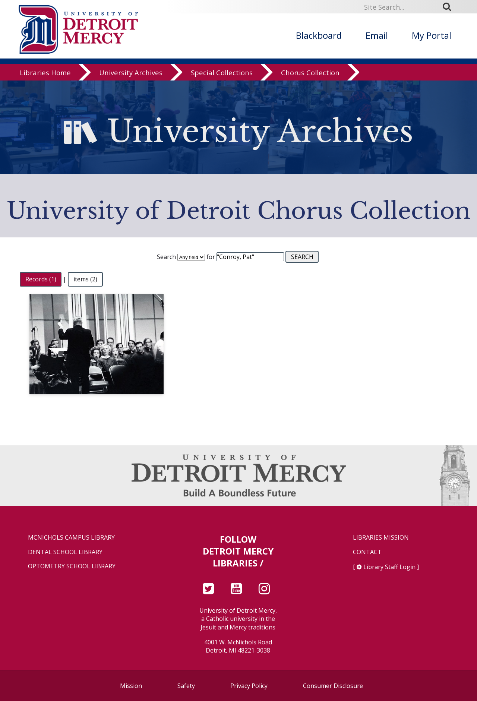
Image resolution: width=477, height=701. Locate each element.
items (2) (85, 279)
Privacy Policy (249, 686)
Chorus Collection (310, 72)
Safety (186, 686)
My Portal (431, 35)
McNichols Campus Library (71, 537)
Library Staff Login (389, 567)
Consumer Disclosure (333, 686)
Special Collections (222, 72)
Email (377, 35)
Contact (367, 552)
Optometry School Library (72, 566)
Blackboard (319, 35)
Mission (131, 686)
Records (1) (40, 279)
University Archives (130, 72)
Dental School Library (65, 552)
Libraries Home (45, 72)
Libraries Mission (381, 537)
